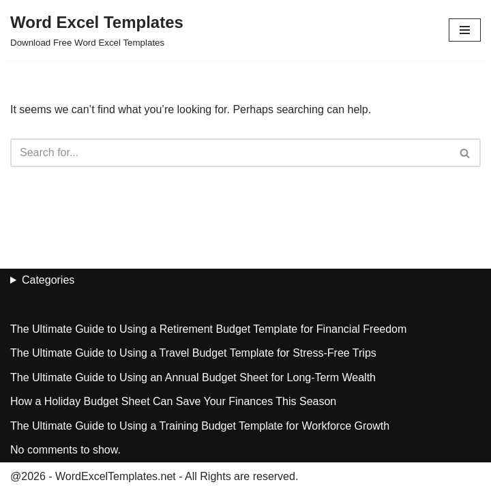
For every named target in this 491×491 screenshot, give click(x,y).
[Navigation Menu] (465, 30)
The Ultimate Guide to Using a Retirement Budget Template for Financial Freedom (208, 329)
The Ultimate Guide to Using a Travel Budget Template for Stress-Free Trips (193, 353)
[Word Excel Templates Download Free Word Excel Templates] (96, 30)
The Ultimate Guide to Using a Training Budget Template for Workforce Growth (199, 426)
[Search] (230, 152)
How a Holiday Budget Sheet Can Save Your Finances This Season (173, 401)
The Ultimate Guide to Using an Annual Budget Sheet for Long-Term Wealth (193, 377)
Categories (48, 280)
